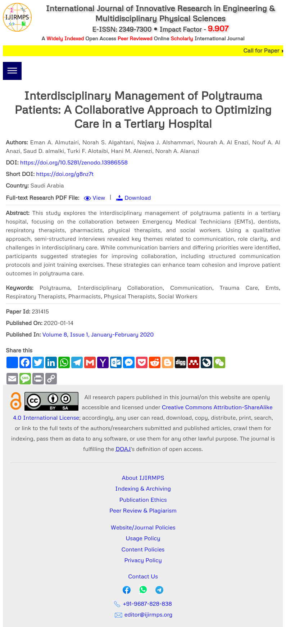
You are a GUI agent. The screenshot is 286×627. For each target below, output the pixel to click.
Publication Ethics (143, 499)
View (98, 197)
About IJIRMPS (143, 477)
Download (137, 197)
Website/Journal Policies (143, 527)
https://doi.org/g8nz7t (65, 173)
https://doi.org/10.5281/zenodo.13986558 (74, 162)
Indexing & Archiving (143, 488)
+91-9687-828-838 (143, 603)
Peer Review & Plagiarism (143, 510)
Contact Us (143, 576)
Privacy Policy (143, 560)
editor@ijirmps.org (143, 614)
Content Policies (143, 549)
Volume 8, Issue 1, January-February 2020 (98, 334)
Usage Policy (143, 538)
